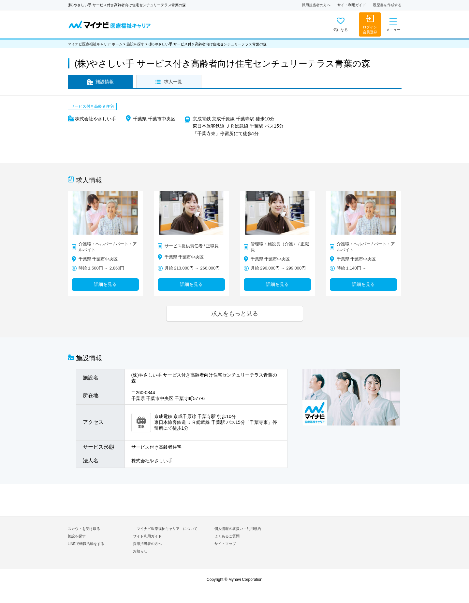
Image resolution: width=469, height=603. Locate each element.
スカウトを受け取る (84, 529)
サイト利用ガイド (351, 5)
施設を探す (135, 44)
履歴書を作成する (387, 5)
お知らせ (140, 551)
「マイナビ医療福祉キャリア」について (165, 529)
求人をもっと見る (234, 313)
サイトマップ (225, 544)
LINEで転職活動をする (86, 544)
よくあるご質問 (227, 536)
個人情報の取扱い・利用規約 (237, 529)
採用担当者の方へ (316, 5)
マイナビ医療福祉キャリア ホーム (95, 44)
